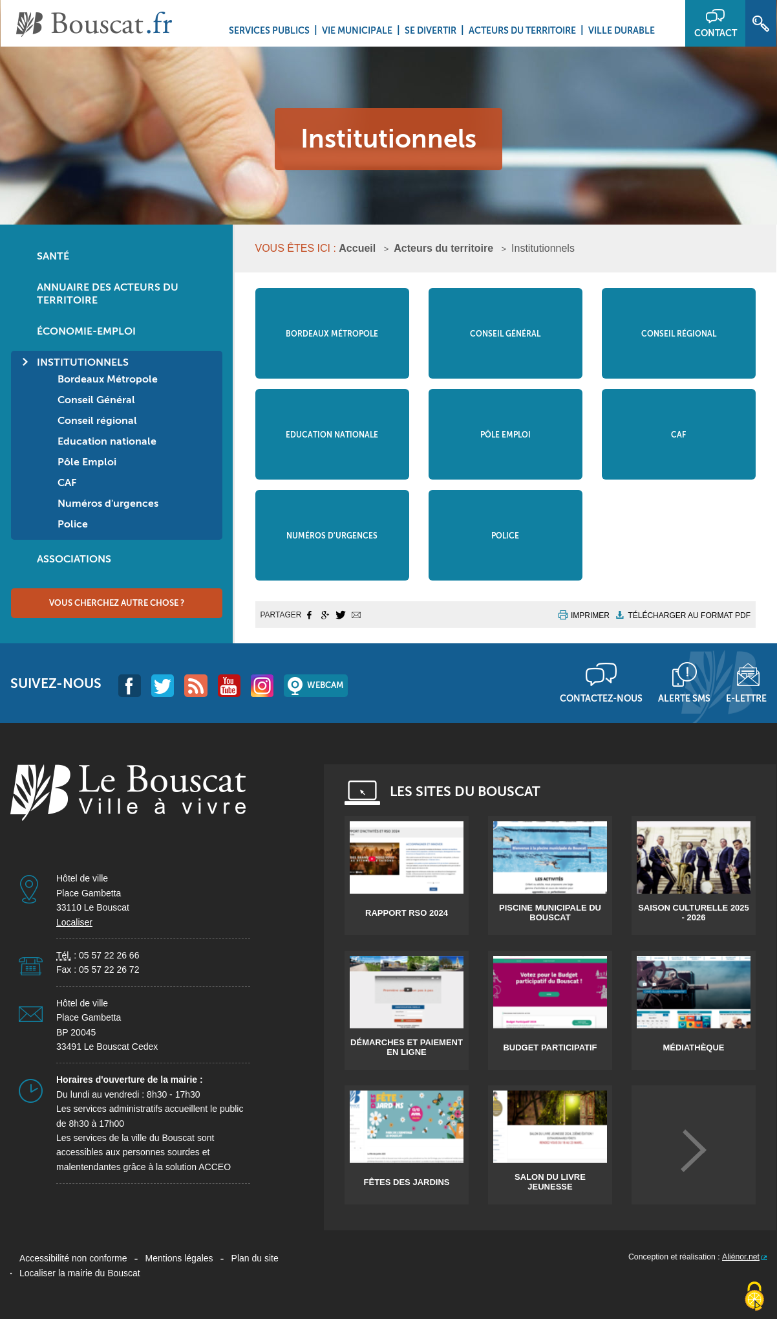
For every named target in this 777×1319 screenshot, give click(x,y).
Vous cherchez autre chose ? (116, 603)
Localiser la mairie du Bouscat (79, 1273)
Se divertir (430, 30)
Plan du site (255, 1258)
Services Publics (269, 30)
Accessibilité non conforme (73, 1258)
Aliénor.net (741, 1256)
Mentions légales (179, 1258)
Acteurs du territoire (522, 30)
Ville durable (621, 30)
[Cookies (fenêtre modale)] (754, 1297)
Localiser (74, 922)
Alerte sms (684, 698)
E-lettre (746, 698)
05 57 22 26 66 (109, 955)
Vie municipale (357, 30)
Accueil (357, 248)
